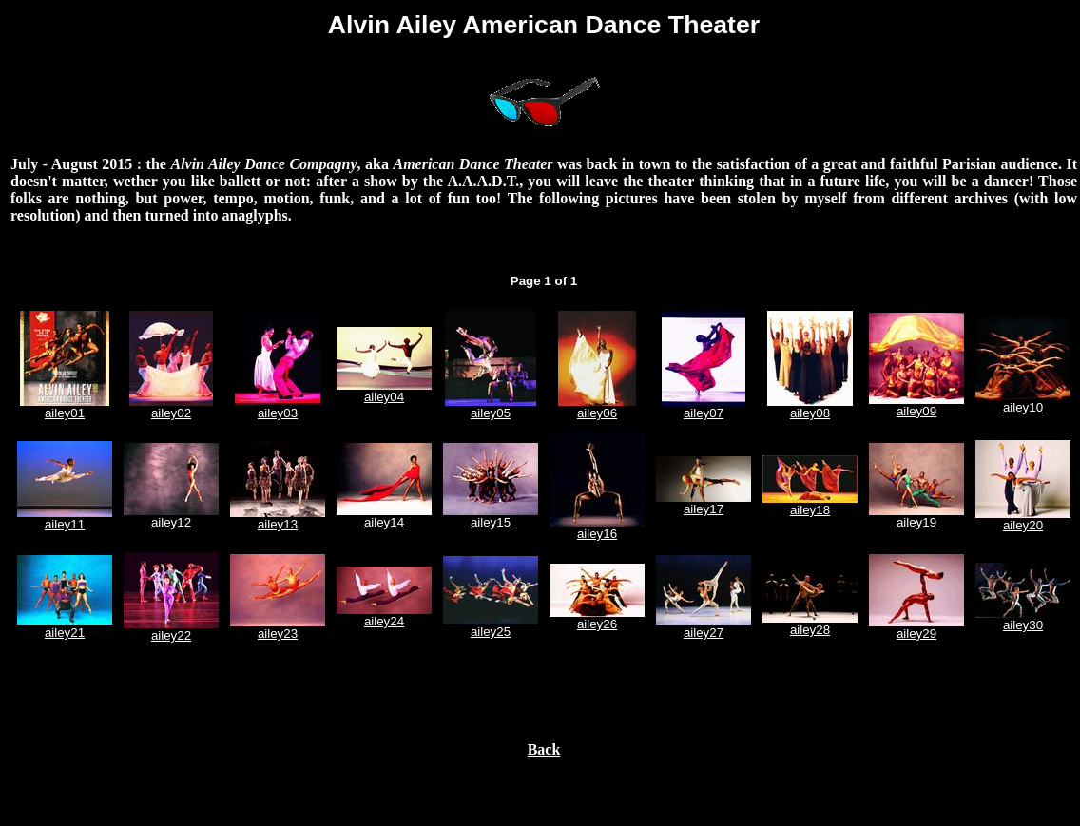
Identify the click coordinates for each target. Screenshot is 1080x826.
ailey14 (384, 522)
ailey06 (597, 413)
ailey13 (278, 524)
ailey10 (1023, 407)
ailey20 (1023, 525)
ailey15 (491, 522)
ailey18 (810, 510)
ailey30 (1023, 625)
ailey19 (916, 522)
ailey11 (65, 524)
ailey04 (384, 397)
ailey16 (597, 534)
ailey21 (65, 632)
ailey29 (916, 633)
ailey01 (65, 413)
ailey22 (171, 635)
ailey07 (703, 413)
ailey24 (384, 621)
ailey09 (916, 411)
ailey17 (703, 509)
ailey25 (491, 631)
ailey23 (278, 633)
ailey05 (491, 413)
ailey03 (278, 413)
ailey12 (171, 522)
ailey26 (597, 624)
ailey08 (810, 413)
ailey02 (171, 413)
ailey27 (703, 632)
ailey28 (810, 630)
